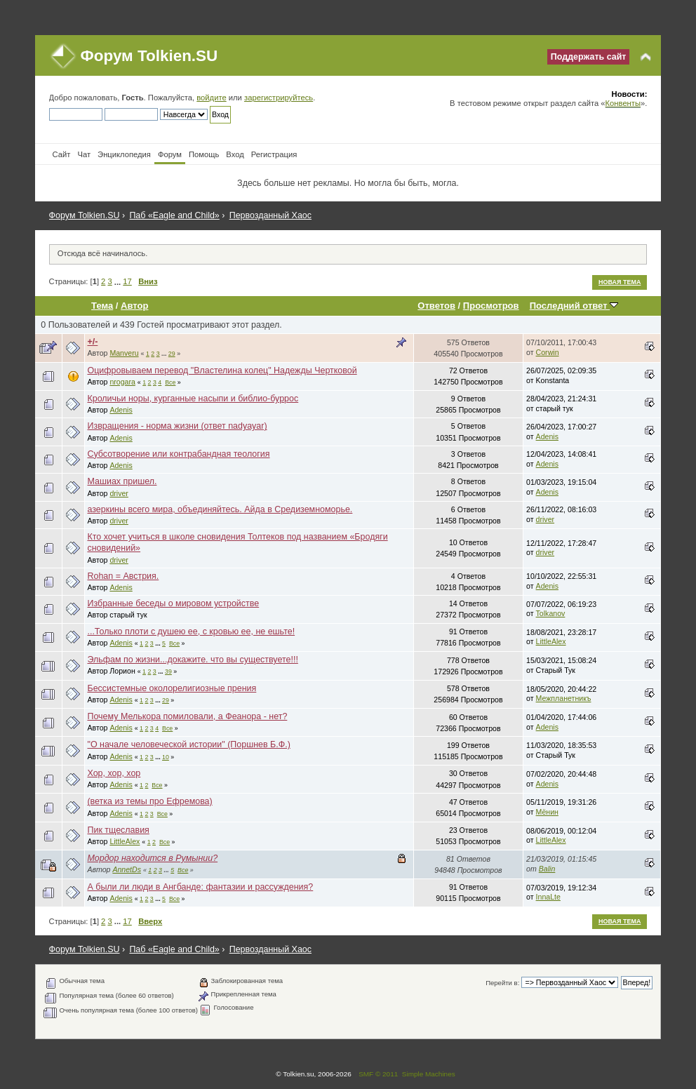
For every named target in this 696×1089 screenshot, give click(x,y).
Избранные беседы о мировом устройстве (173, 603)
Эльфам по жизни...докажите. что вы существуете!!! (192, 659)
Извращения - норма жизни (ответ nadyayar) (177, 426)
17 (127, 281)
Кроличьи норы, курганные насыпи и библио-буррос (192, 398)
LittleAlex (551, 641)
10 (165, 757)
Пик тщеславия (118, 830)
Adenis (120, 410)
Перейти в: (502, 983)
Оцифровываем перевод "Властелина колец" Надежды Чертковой (221, 370)
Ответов (436, 305)
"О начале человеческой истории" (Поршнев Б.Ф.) (188, 744)
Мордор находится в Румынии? (152, 858)
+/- (92, 342)
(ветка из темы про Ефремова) (149, 801)
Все (170, 382)
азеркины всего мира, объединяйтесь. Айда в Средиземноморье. (219, 509)
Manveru (123, 353)
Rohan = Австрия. (123, 576)
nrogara (122, 382)
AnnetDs (126, 869)
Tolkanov (551, 613)
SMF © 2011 (378, 1074)
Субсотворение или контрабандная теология (178, 454)
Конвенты (623, 103)
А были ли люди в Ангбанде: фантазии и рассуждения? (200, 887)
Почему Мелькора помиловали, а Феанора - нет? (187, 716)
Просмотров (491, 305)
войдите (211, 97)
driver (118, 493)
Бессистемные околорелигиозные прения (171, 688)
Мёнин (547, 812)
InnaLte (548, 897)
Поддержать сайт (589, 57)
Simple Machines (428, 1074)
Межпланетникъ (563, 698)
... (118, 281)
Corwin (547, 352)
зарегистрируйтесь (278, 97)
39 (168, 671)
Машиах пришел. (121, 481)
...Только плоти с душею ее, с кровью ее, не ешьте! (191, 631)
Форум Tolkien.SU (149, 56)
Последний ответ (574, 305)
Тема (102, 305)
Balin (547, 868)
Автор (134, 305)
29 (171, 353)
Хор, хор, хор (113, 773)
